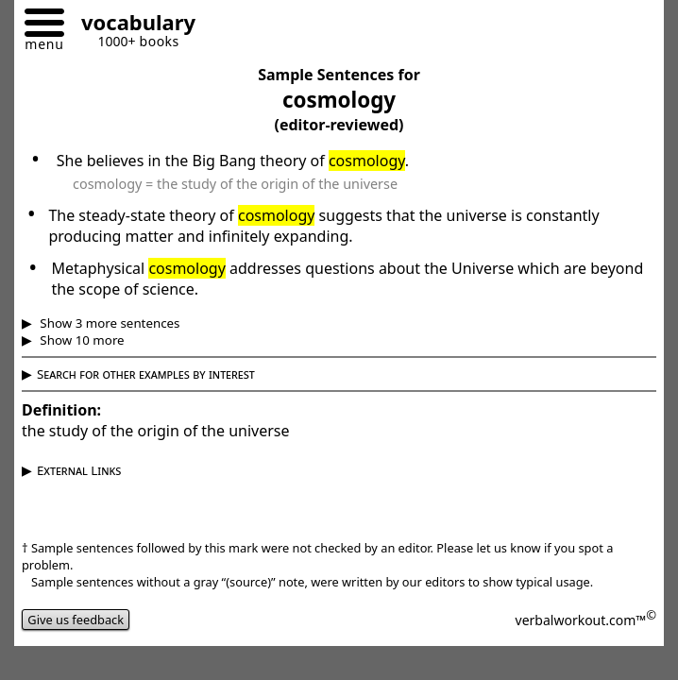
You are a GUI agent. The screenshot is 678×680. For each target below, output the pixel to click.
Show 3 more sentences (108, 323)
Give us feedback (76, 619)
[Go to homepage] (131, 25)
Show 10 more (81, 340)
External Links (79, 470)
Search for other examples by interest (146, 374)
